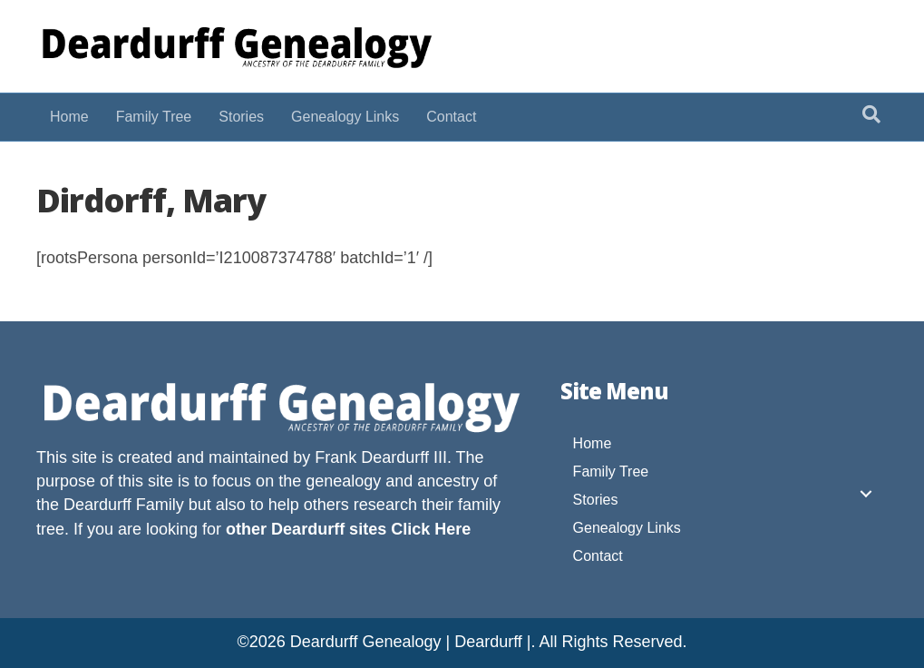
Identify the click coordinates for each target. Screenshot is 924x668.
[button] (866, 493)
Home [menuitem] (592, 443)
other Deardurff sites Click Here (348, 529)
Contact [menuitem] (598, 556)
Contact (451, 116)
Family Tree (154, 116)
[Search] (871, 114)
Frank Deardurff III (381, 457)
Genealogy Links (345, 116)
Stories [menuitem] (595, 499)
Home (69, 116)
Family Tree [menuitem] (611, 471)
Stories (241, 116)
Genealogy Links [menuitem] (627, 527)
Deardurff (97, 505)
